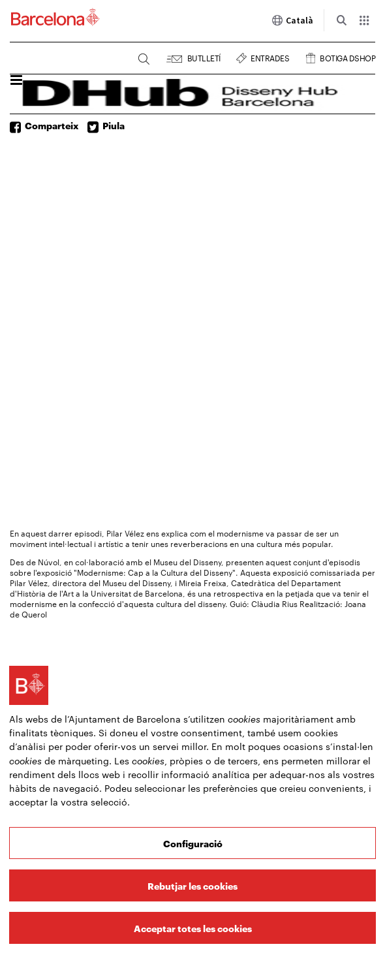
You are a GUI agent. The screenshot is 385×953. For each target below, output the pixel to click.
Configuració (193, 843)
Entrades (270, 56)
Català (292, 20)
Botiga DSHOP (347, 56)
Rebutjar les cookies (192, 885)
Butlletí (204, 56)
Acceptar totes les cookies (193, 928)
